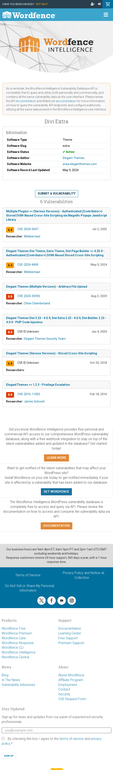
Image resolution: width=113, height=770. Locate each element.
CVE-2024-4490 (27, 264)
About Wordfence (71, 675)
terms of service (72, 739)
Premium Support (71, 643)
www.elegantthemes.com (80, 164)
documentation (26, 101)
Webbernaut (32, 236)
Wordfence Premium (17, 633)
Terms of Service (27, 575)
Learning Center (69, 633)
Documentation (69, 628)
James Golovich (34, 401)
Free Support (68, 638)
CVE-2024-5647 (27, 229)
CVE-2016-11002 (28, 394)
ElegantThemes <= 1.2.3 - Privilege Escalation (38, 384)
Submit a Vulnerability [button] (56, 193)
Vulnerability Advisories (18, 685)
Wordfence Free (14, 628)
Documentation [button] (56, 526)
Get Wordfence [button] (56, 491)
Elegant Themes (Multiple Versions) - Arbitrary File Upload (46, 286)
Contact (64, 689)
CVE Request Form (72, 699)
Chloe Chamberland (37, 303)
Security (64, 694)
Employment (67, 685)
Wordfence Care (14, 638)
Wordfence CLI (13, 648)
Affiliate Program (70, 680)
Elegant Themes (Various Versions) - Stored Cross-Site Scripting (51, 353)
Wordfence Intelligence (19, 652)
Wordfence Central (15, 657)
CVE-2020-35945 (28, 296)
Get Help (42, 4)
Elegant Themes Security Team (45, 338)
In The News (11, 680)
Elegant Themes (73, 158)
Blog (5, 675)
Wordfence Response (18, 643)
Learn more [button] (56, 458)
